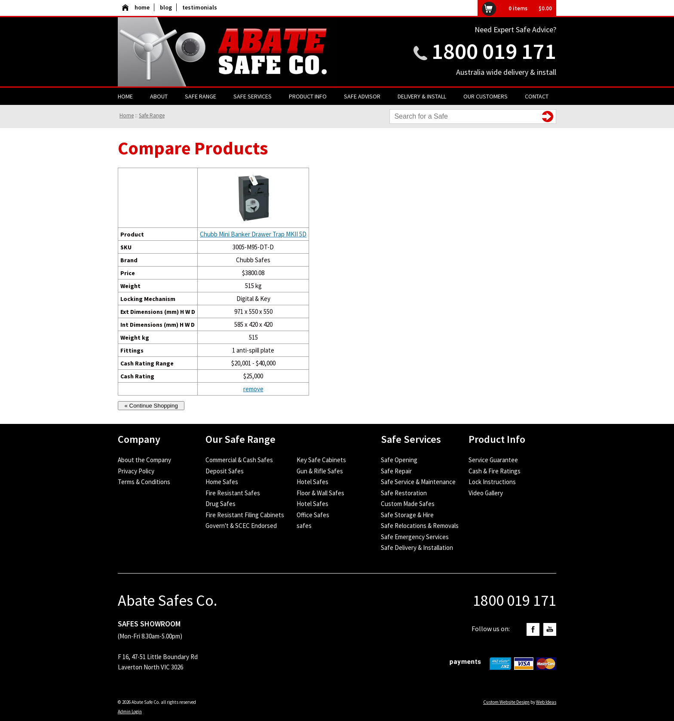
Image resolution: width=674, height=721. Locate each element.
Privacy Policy (136, 471)
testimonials (199, 7)
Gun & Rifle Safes (320, 471)
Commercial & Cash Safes (239, 460)
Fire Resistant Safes (232, 493)
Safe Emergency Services (415, 537)
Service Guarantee (493, 460)
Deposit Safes (224, 471)
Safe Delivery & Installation (417, 547)
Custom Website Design (506, 702)
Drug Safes (220, 504)
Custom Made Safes (408, 504)
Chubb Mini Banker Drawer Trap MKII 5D (253, 234)
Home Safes (221, 482)
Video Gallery (486, 493)
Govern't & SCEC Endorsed (241, 526)
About (159, 96)
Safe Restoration (404, 493)
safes (304, 526)
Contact (536, 96)
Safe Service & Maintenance (418, 482)
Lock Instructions (492, 482)
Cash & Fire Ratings (495, 471)
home (136, 7)
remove (253, 389)
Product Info (308, 96)
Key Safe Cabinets (321, 460)
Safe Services (252, 96)
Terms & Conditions (144, 482)
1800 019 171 (494, 51)
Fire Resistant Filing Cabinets (244, 515)
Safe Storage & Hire (407, 515)
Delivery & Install (422, 96)
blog (166, 7)
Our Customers (485, 96)
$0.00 (545, 8)
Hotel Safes (312, 482)
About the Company (144, 460)
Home (125, 96)
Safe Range (200, 96)
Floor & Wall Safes (320, 493)
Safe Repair (396, 471)
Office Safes (313, 515)
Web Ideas (546, 702)
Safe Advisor (362, 96)
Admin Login (130, 712)
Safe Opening (399, 460)
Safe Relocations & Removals (420, 526)
